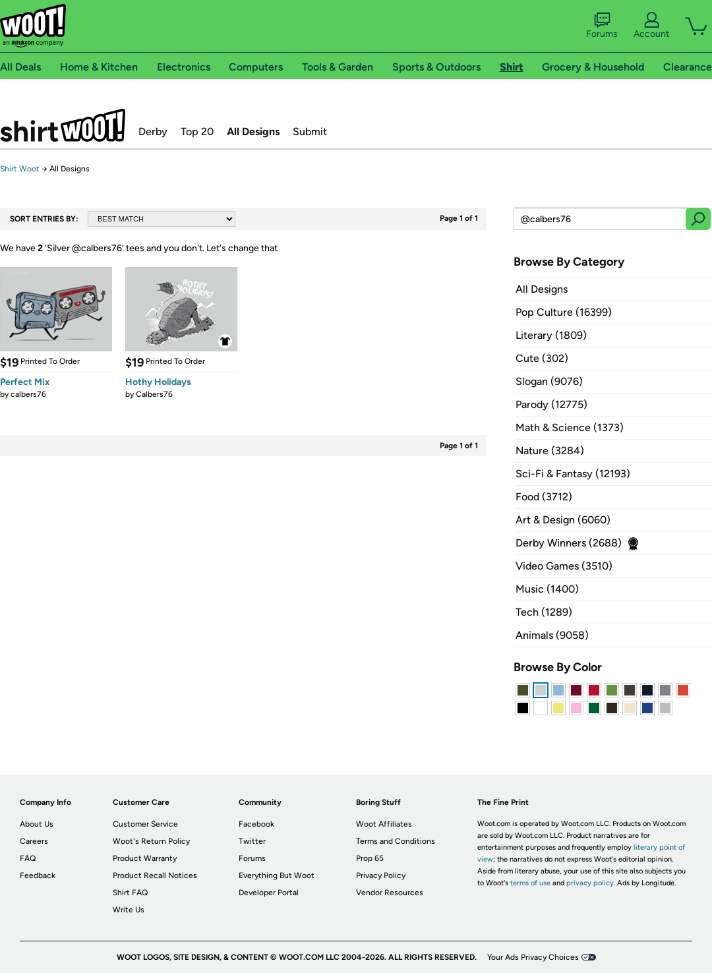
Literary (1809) (551, 335)
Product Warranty (145, 858)
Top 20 (197, 131)
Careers (34, 841)
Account (651, 26)
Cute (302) (542, 358)
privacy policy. (590, 883)
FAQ (28, 858)
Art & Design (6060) (563, 520)
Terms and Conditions (395, 841)
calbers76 (28, 394)
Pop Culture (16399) (564, 312)
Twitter (252, 841)
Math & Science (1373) (570, 427)
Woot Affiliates (384, 824)
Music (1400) (547, 589)
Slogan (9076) (549, 381)
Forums (602, 26)
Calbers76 (154, 394)
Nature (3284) (550, 450)
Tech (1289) (544, 612)
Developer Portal (269, 892)
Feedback (37, 875)
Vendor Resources (389, 892)
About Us (36, 824)
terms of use (530, 883)
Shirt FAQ (130, 892)
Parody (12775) (551, 404)
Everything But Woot (276, 875)
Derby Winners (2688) (569, 543)
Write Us (128, 909)
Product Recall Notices (155, 875)
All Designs (253, 131)
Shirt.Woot (62, 125)
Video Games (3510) (564, 566)
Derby (152, 131)
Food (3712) (544, 496)
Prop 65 (370, 858)
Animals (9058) (552, 635)
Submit (310, 131)
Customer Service (145, 824)
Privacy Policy (380, 875)
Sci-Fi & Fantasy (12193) (573, 473)
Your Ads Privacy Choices (533, 957)
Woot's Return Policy (151, 841)
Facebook (256, 824)
